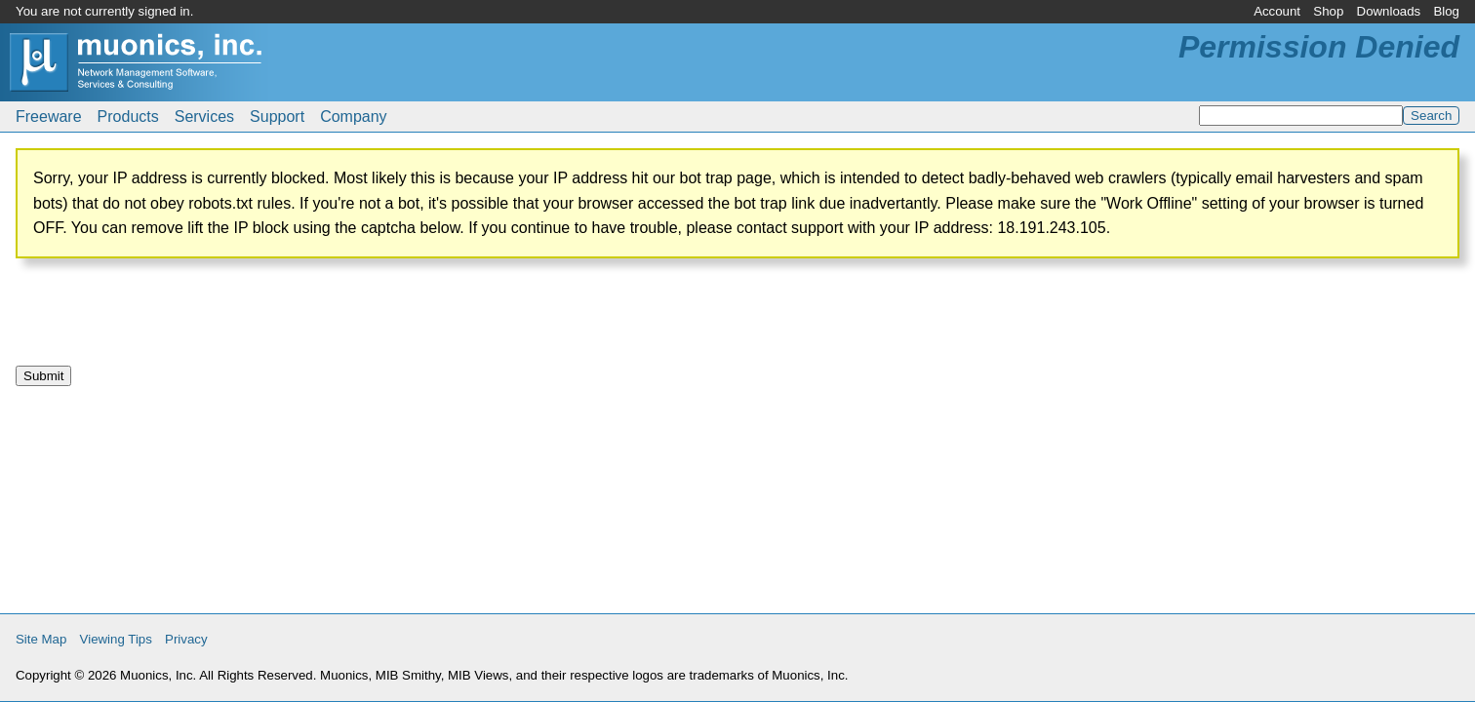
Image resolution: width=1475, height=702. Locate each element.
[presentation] (164, 320)
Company (353, 116)
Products (128, 116)
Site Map (41, 639)
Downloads (1389, 11)
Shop (1328, 11)
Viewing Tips (116, 639)
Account (1277, 11)
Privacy (186, 639)
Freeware (49, 116)
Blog (1446, 11)
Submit (43, 376)
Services (204, 116)
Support (277, 116)
